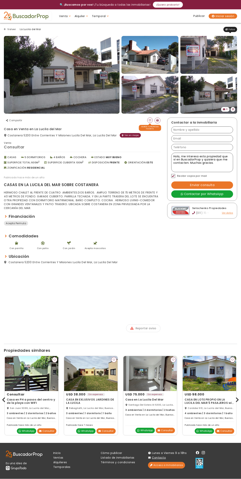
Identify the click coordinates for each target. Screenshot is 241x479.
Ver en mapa (130, 135)
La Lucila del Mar (30, 29)
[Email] (202, 138)
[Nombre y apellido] (202, 129)
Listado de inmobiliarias (117, 458)
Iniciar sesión (223, 16)
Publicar (199, 16)
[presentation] (3, 399)
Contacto (159, 458)
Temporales (62, 467)
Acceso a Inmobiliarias (166, 465)
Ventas (58, 458)
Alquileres (60, 462)
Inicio (57, 453)
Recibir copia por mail (189, 176)
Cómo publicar (111, 453)
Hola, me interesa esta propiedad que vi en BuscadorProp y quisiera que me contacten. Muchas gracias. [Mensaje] (202, 162)
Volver (10, 29)
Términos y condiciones (118, 462)
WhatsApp (26, 431)
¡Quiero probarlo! (168, 4)
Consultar (46, 431)
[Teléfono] (202, 147)
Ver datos (227, 213)
